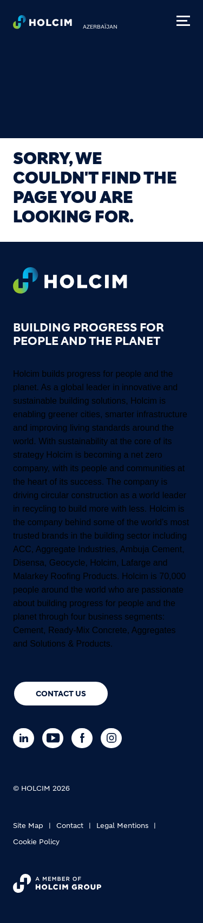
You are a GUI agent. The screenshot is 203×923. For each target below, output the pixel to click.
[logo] (42, 25)
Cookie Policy (36, 841)
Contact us (61, 693)
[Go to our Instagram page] (114, 738)
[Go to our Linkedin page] (26, 738)
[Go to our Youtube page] (55, 738)
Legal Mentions (122, 825)
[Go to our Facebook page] (84, 738)
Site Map (28, 825)
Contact (69, 825)
